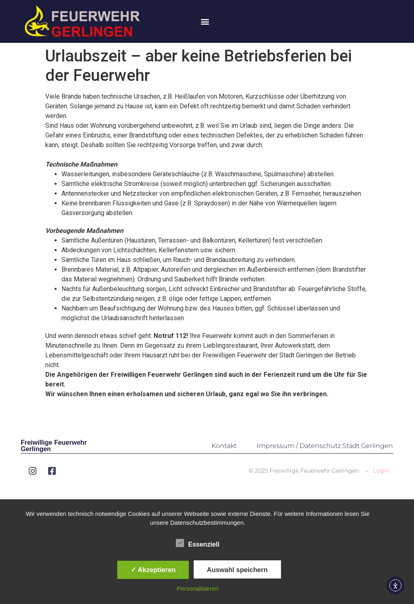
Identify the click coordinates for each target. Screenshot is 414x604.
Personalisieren (197, 588)
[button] (204, 21)
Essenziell (197, 543)
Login (381, 470)
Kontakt (224, 446)
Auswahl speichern (237, 569)
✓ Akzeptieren (153, 569)
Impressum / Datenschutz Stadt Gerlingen (325, 446)
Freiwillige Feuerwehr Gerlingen (54, 445)
